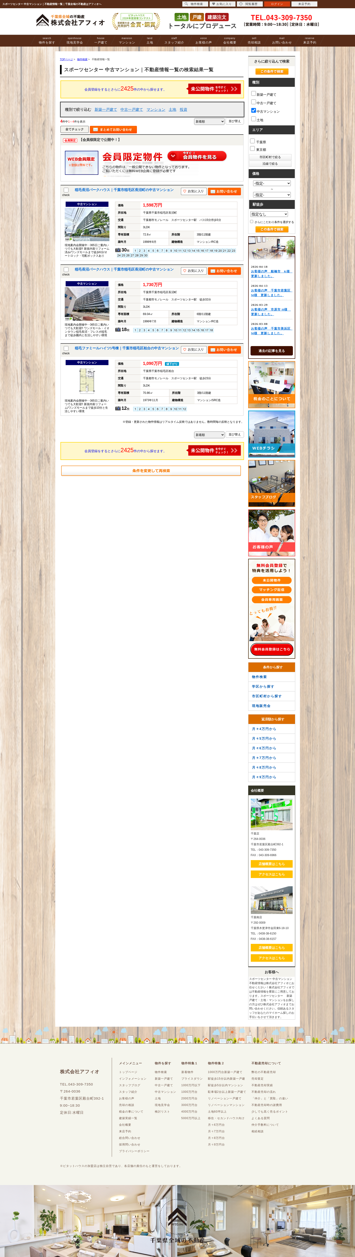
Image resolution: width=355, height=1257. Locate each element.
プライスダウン (192, 1078)
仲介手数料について (265, 1124)
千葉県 (258, 141)
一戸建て (101, 40)
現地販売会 (261, 706)
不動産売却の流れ (263, 1091)
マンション (127, 40)
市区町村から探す (267, 696)
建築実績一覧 (128, 1118)
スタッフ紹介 (174, 40)
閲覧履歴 (248, 4)
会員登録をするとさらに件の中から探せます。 (162, 88)
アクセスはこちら (272, 874)
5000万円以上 (191, 1118)
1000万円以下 (191, 1085)
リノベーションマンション (226, 1105)
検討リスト (162, 1111)
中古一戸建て (131, 110)
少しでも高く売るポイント (269, 1111)
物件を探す (47, 40)
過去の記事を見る (272, 351)
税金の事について (131, 1111)
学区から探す (263, 686)
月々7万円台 (216, 1131)
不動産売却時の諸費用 (266, 1105)
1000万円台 (189, 1091)
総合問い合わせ (129, 1138)
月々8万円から (264, 767)
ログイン (277, 4)
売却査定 (257, 1078)
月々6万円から (264, 748)
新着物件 (187, 1072)
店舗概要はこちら (272, 864)
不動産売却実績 (262, 1085)
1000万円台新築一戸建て (225, 1072)
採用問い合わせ (129, 1144)
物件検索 (259, 677)
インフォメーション (133, 1078)
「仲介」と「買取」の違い (269, 1098)
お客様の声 (203, 40)
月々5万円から (264, 738)
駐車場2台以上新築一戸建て (227, 1091)
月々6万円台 (216, 1124)
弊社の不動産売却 (263, 1072)
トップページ (128, 1072)
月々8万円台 (216, 1138)
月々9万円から (264, 777)
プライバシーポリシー (134, 1151)
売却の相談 (126, 1105)
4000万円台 (189, 1111)
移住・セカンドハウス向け (226, 1118)
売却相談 (254, 40)
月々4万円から (264, 729)
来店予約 (309, 40)
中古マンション (265, 110)
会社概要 (229, 40)
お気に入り (222, 4)
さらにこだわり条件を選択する (272, 222)
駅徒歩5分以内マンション (225, 1085)
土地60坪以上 (217, 1111)
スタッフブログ (129, 1085)
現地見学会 (75, 40)
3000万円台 (189, 1105)
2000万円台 (189, 1098)
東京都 (258, 149)
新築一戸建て (106, 110)
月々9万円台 (216, 1144)
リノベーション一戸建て (225, 1098)
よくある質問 (260, 1118)
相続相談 (257, 1131)
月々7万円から (264, 758)
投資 (183, 110)
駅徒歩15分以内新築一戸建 (226, 1078)
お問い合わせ (282, 40)
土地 (150, 40)
